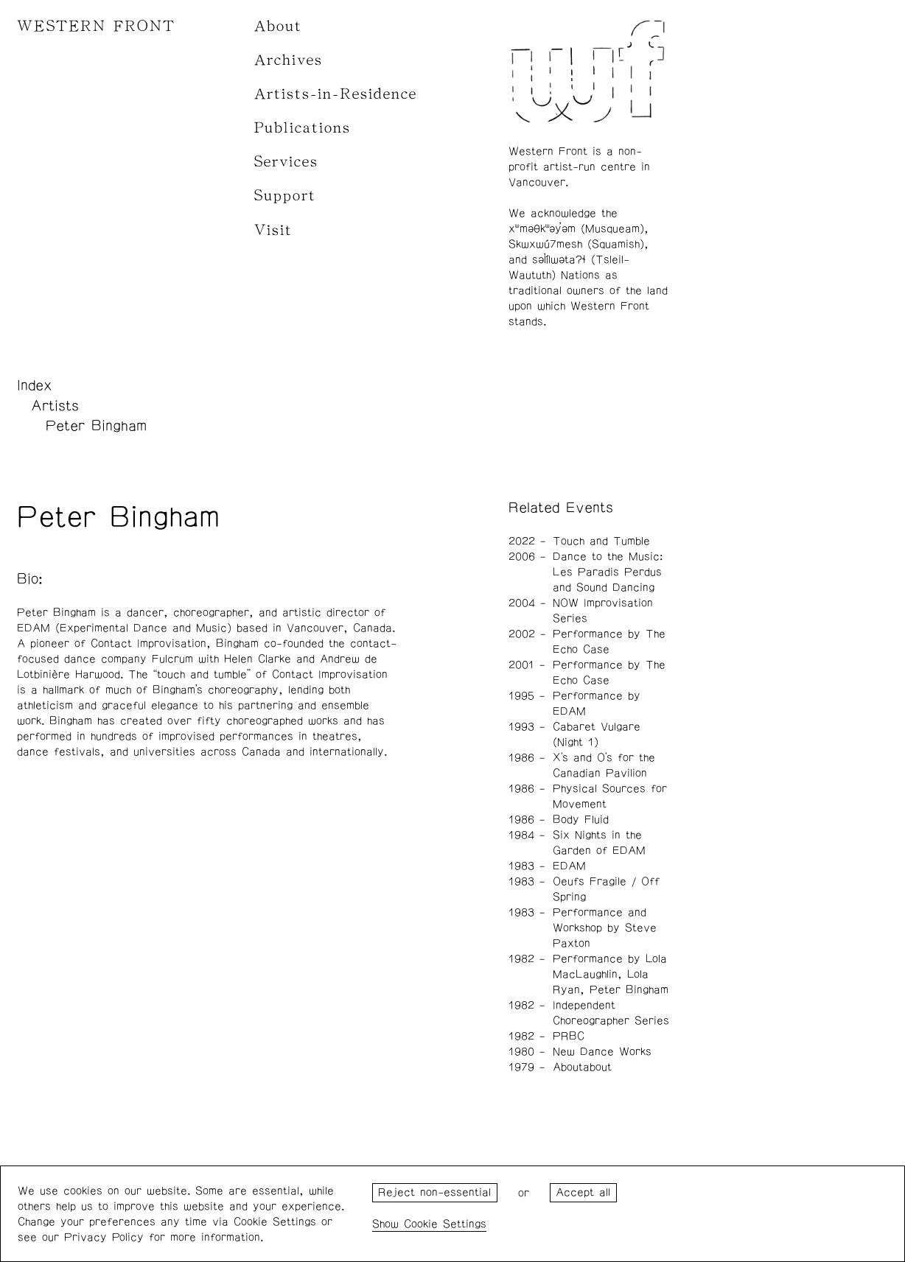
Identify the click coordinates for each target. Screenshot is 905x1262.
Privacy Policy (104, 1237)
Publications (302, 128)
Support (285, 195)
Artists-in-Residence (335, 94)
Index (34, 385)
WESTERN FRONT (96, 26)
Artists (55, 406)
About (278, 26)
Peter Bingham (96, 425)
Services (286, 161)
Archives (288, 60)
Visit (273, 230)
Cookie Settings (445, 1224)
